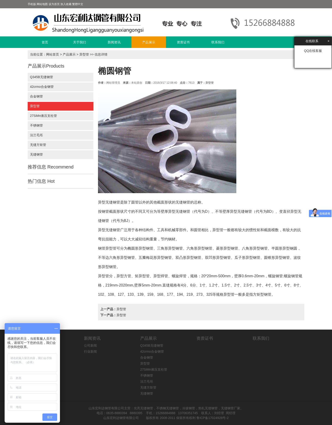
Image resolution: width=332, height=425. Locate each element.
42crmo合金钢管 (42, 87)
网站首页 (52, 54)
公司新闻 (90, 345)
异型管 (84, 54)
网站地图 (42, 4)
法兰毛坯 (36, 135)
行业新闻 (90, 351)
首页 (45, 42)
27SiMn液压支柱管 (43, 116)
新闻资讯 (114, 42)
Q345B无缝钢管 (41, 77)
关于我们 (79, 42)
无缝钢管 (36, 154)
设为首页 (54, 4)
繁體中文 (77, 4)
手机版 (32, 4)
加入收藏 (65, 4)
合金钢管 (36, 96)
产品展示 (148, 42)
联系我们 (217, 42)
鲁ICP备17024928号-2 (212, 418)
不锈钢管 (36, 125)
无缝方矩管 (38, 145)
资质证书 (183, 42)
